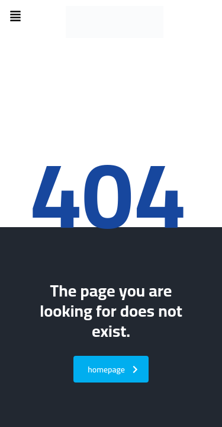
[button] (15, 17)
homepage (113, 369)
